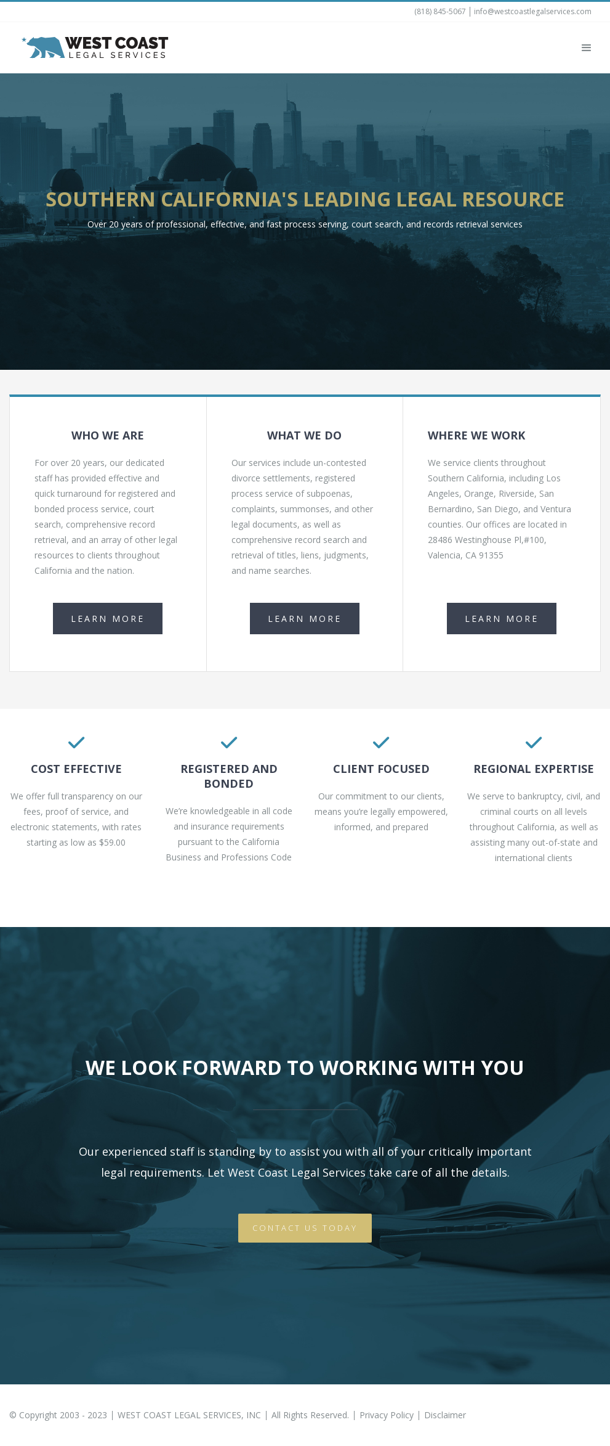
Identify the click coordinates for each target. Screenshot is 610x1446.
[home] (95, 48)
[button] (587, 48)
